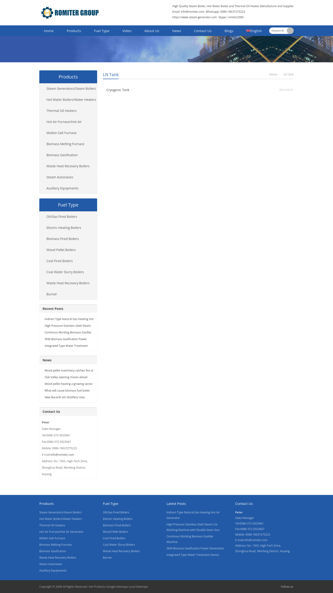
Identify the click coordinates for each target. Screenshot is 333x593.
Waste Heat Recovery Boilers (67, 166)
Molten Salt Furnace (61, 133)
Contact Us (203, 30)
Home (49, 30)
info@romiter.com (192, 12)
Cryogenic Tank (117, 90)
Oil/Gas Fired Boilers (61, 216)
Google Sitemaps (117, 587)
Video (126, 30)
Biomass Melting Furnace (65, 144)
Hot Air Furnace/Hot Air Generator (61, 123)
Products (74, 30)
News (176, 30)
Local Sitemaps (138, 587)
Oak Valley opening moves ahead (66, 377)
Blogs (229, 30)
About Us (151, 30)
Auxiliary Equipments (62, 188)
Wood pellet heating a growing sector (69, 384)
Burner (51, 294)
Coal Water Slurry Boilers (65, 272)
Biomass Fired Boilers (62, 239)
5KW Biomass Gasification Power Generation (195, 548)
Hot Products (97, 587)
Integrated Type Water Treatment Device (192, 555)
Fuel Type (101, 30)
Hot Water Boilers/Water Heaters (71, 99)
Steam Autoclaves (59, 177)
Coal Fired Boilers (59, 261)
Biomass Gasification (62, 155)
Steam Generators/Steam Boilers (71, 88)
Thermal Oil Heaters (61, 110)
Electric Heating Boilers (63, 227)
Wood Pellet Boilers (61, 250)
